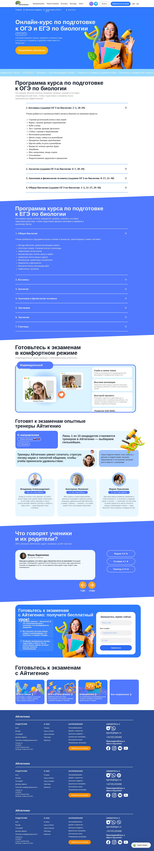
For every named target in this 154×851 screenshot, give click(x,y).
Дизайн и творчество (76, 731)
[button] (121, 4)
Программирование (75, 728)
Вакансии (47, 740)
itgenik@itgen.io (113, 733)
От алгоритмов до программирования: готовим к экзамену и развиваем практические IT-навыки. (93, 698)
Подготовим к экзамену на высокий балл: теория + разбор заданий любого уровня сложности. (28, 698)
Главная (18, 10)
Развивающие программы (77, 743)
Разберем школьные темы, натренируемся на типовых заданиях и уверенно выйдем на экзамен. (60, 698)
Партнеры (47, 737)
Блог (17, 728)
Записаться (116, 648)
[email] (116, 640)
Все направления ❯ (121, 694)
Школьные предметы (34, 10)
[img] (61, 688)
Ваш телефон (104, 628)
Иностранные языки (75, 740)
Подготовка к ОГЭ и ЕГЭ (53, 10)
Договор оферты (21, 737)
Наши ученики (49, 731)
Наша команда (49, 734)
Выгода (17, 731)
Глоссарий (19, 734)
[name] (116, 622)
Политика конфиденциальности (26, 740)
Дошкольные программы (77, 737)
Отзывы (46, 728)
